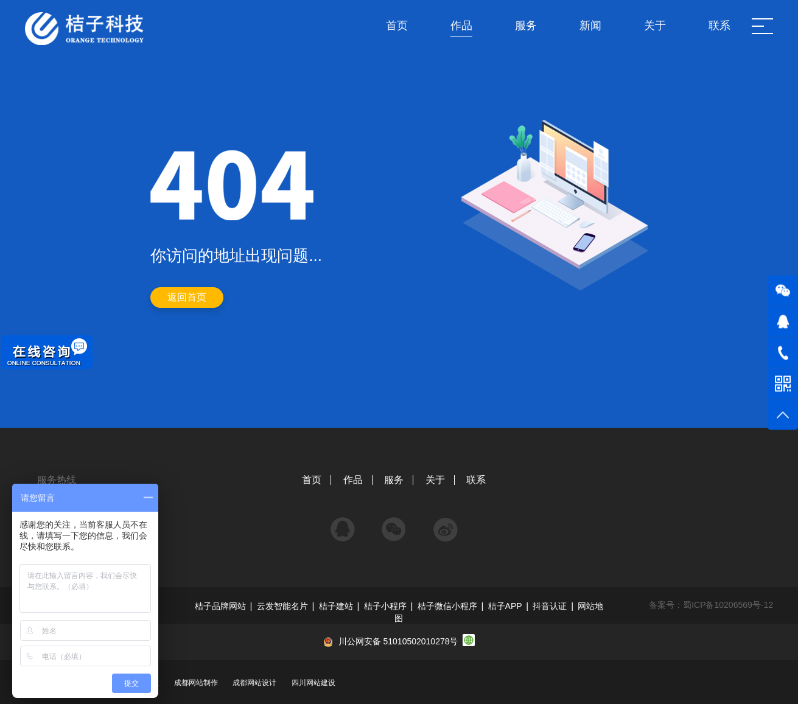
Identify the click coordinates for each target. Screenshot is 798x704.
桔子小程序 (385, 606)
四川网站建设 (313, 682)
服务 (394, 480)
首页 (311, 480)
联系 (476, 480)
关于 (435, 480)
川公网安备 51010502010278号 (398, 641)
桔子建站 (336, 606)
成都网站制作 (196, 682)
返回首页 (186, 297)
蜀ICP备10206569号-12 (728, 605)
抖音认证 (550, 606)
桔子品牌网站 (220, 606)
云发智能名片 (282, 606)
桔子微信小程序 (447, 606)
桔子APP (505, 606)
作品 (353, 480)
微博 (445, 523)
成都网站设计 (254, 682)
